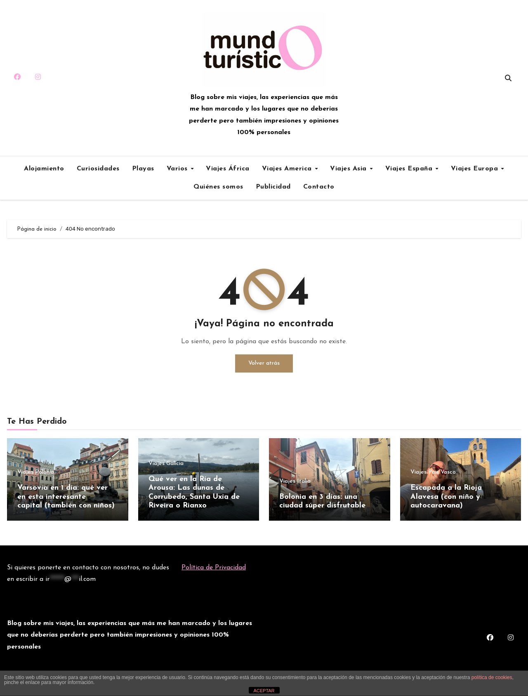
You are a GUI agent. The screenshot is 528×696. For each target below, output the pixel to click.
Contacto (319, 187)
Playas (143, 168)
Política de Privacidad (214, 567)
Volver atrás (264, 363)
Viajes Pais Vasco (433, 472)
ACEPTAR (263, 690)
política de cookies (491, 677)
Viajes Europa (475, 168)
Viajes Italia (295, 481)
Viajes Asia (349, 168)
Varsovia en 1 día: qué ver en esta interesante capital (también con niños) (66, 497)
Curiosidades (98, 168)
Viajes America (288, 168)
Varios (178, 168)
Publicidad (273, 187)
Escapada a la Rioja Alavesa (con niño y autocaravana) (446, 497)
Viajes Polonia (35, 472)
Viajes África (228, 168)
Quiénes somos (218, 187)
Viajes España (410, 168)
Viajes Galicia (166, 464)
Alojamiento (44, 168)
